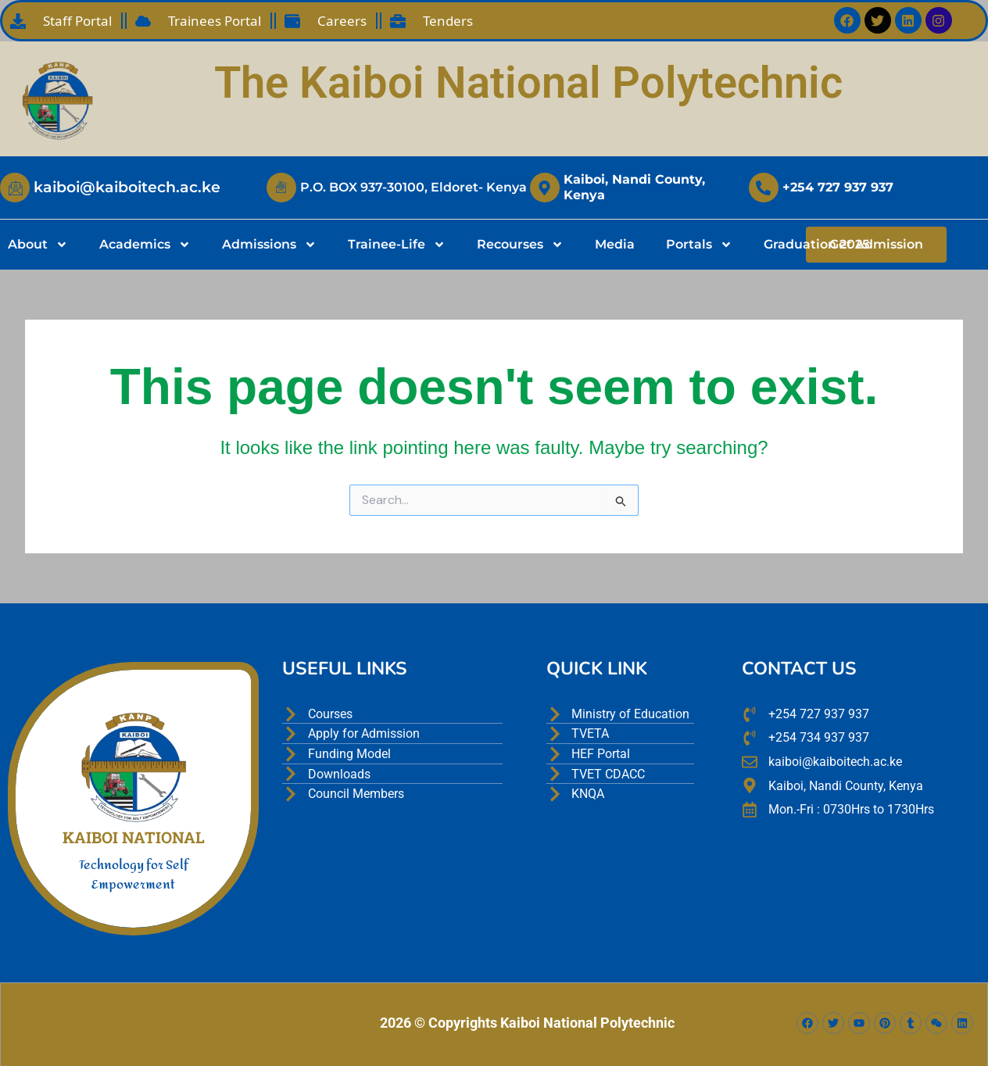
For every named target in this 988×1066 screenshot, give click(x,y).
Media (615, 244)
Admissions (269, 245)
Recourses (520, 245)
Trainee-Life (397, 245)
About (38, 245)
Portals (699, 245)
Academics (145, 245)
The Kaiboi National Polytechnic (528, 83)
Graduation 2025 (816, 244)
